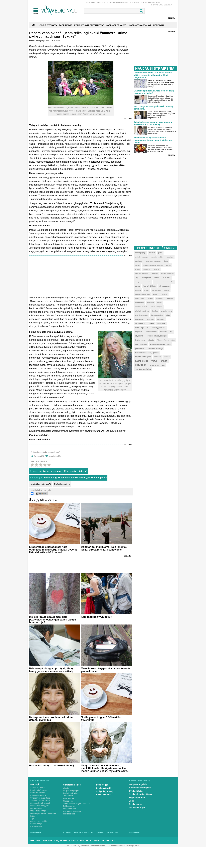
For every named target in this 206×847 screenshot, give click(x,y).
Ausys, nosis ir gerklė (38, 821)
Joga (131, 801)
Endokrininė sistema (38, 795)
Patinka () (39, 456)
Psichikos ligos (36, 826)
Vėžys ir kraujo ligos (71, 791)
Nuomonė (134, 832)
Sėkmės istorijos (137, 807)
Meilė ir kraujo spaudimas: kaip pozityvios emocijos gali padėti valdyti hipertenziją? (52, 619)
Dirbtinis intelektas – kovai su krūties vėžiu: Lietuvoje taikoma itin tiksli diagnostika (153, 75)
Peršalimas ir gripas (70, 793)
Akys (32, 819)
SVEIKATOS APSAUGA (140, 25)
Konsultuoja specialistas (78, 832)
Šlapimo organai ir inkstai (40, 801)
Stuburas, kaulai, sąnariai (40, 803)
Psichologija (102, 785)
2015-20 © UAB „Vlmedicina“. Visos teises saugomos (87, 846)
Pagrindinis (65, 25)
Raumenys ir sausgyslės (39, 806)
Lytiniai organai (36, 808)
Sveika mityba (135, 791)
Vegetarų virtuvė (137, 797)
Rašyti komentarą (62, 484)
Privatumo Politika (150, 2)
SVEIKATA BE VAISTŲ (116, 25)
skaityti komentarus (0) (41, 484)
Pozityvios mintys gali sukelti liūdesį (51, 765)
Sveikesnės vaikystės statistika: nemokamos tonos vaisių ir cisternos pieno (153, 140)
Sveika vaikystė (103, 788)
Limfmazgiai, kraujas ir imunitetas (43, 813)
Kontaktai (134, 2)
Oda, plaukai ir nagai (38, 811)
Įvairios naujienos (97, 477)
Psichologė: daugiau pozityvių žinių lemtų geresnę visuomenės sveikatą (51, 670)
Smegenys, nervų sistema (40, 798)
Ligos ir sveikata (47, 25)
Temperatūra (68, 796)
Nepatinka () (55, 456)
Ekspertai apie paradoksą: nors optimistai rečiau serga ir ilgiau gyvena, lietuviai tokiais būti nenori (53, 550)
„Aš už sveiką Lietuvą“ (74, 471)
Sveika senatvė (103, 795)
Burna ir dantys (36, 824)
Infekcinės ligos (69, 814)
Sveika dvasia (78, 477)
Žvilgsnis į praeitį (104, 791)
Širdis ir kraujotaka (37, 788)
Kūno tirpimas (68, 798)
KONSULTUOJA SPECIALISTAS (89, 25)
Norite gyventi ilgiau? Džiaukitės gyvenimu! (100, 718)
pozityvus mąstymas (50, 471)
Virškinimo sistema (37, 793)
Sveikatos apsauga (107, 832)
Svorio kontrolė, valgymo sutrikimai (76, 804)
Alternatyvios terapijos (140, 787)
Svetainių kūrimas (132, 846)
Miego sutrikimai (69, 809)
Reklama (90, 2)
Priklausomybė (69, 806)
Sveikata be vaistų (139, 780)
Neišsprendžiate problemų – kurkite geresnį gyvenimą (51, 718)
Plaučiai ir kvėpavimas (38, 790)
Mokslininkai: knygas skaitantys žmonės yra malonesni (105, 670)
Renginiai (35, 832)
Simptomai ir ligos (72, 785)
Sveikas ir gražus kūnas (57, 477)
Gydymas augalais (138, 784)
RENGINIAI (158, 25)
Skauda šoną (68, 801)
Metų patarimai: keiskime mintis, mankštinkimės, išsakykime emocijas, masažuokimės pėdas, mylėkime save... (105, 768)
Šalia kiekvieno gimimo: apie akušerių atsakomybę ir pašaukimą (153, 123)
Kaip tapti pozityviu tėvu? (96, 616)
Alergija (66, 788)
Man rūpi (34, 784)
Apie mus (101, 2)
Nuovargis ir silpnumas (72, 811)
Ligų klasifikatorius (117, 2)
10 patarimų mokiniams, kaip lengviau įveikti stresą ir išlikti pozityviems (104, 548)
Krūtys (32, 816)
